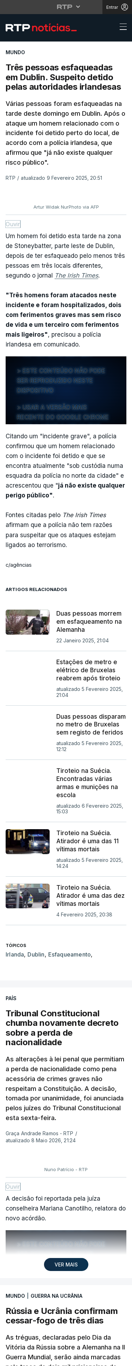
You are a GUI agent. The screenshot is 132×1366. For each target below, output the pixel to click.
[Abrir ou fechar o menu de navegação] (121, 27)
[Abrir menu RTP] (66, 6)
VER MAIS (66, 1264)
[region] (66, 390)
